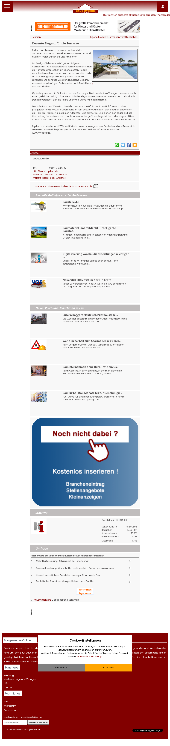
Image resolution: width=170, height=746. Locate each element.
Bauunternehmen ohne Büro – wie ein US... (91, 367)
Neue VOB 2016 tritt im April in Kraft (87, 280)
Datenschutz (11, 710)
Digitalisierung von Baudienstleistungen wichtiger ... (96, 255)
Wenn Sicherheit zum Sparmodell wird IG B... (92, 341)
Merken (37, 37)
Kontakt (8, 687)
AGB (6, 701)
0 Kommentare (41, 599)
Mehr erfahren (61, 667)
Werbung (9, 675)
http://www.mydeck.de (45, 171)
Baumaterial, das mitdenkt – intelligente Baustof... (89, 229)
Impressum (10, 705)
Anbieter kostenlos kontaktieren (50, 174)
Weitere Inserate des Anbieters (50, 177)
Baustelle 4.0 (71, 202)
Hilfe (6, 683)
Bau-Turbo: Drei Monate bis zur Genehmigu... (92, 393)
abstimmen (85, 589)
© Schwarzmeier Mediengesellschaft (23, 730)
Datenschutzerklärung (89, 656)
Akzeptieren (108, 667)
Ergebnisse (85, 593)
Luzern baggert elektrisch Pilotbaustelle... (90, 315)
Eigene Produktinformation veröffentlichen (114, 37)
